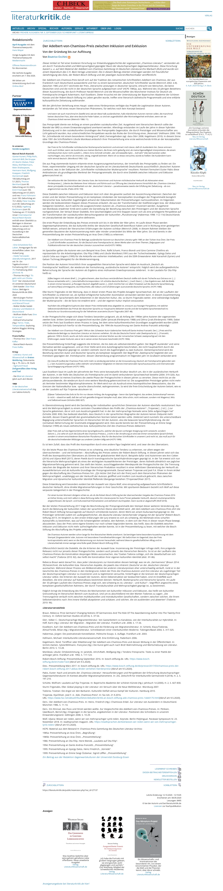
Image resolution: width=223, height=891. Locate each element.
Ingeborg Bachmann (21, 208)
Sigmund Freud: (24, 368)
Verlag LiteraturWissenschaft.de (75, 865)
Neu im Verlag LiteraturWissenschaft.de (198, 187)
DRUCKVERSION (171, 776)
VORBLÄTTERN (173, 40)
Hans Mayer (18, 50)
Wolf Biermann (25, 164)
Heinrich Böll (18, 159)
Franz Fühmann (28, 195)
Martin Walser (21, 162)
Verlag (208, 15)
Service (79, 28)
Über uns (106, 28)
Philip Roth (32, 156)
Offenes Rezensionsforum (24, 65)
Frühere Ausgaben (29, 32)
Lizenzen (158, 806)
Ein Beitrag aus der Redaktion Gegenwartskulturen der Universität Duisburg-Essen (86, 757)
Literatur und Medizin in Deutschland (23, 310)
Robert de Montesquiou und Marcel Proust (23, 302)
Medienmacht (18, 60)
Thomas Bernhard (20, 183)
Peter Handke (28, 201)
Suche (179, 28)
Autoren (66, 28)
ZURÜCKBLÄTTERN (52, 40)
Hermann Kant (19, 170)
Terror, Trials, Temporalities (21, 324)
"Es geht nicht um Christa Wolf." (22, 278)
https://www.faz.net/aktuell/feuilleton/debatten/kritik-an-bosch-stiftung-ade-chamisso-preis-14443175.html (103, 697)
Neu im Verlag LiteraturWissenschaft (198, 137)
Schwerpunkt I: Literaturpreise (78, 32)
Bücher (54, 28)
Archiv (31, 28)
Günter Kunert (19, 156)
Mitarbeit (92, 28)
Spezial (42, 28)
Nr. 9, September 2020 (51, 32)
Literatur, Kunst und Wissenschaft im (23, 357)
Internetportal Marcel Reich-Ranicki (21, 216)
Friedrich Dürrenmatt (21, 174)
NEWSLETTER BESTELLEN (167, 779)
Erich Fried (17, 189)
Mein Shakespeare (20, 167)
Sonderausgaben (20, 148)
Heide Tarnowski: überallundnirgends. (21, 257)
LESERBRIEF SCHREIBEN (168, 768)
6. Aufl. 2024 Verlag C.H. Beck (198, 85)
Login (117, 28)
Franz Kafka (17, 347)
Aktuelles (18, 28)
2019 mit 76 (17, 272)
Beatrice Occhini (57, 56)
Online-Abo (17, 86)
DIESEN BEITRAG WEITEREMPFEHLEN (162, 772)
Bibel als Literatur (25, 376)
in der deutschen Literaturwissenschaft (22, 388)
